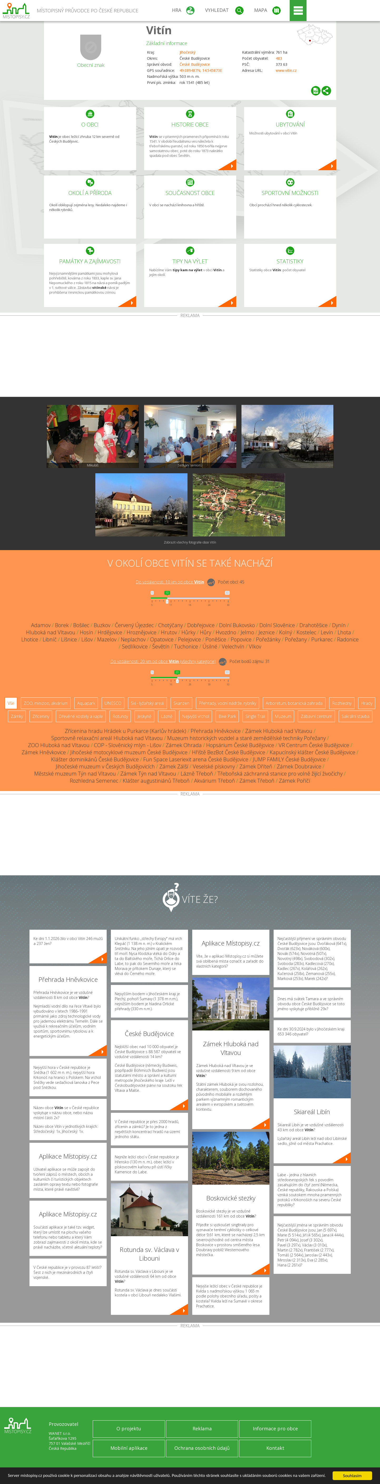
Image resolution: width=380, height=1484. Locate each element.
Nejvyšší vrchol (195, 716)
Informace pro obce (275, 1428)
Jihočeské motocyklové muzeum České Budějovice (128, 752)
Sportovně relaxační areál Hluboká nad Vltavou (107, 738)
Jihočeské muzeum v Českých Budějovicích (105, 766)
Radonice (348, 639)
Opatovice (162, 639)
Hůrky (188, 632)
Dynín (339, 625)
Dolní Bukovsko (237, 625)
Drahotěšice (313, 625)
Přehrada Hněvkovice (216, 731)
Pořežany (296, 639)
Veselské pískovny (214, 766)
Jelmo (247, 632)
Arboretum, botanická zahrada (294, 703)
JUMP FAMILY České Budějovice (289, 759)
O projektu (128, 1428)
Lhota (344, 632)
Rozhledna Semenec (94, 780)
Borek (62, 625)
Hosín (86, 632)
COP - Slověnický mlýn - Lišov (127, 745)
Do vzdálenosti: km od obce (170, 582)
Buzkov (102, 625)
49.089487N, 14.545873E (201, 70)
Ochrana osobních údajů (202, 1448)
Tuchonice (186, 646)
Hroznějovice (141, 632)
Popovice (241, 639)
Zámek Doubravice (299, 766)
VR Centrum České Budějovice (314, 745)
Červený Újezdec (134, 625)
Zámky (17, 716)
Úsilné (210, 646)
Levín (327, 632)
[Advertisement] (190, 357)
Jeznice (267, 632)
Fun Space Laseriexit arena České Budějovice (195, 759)
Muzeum (283, 716)
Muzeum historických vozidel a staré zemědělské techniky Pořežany (246, 738)
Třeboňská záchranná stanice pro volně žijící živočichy (280, 773)
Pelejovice (189, 639)
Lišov (87, 639)
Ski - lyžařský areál (147, 703)
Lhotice (29, 639)
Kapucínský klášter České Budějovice (312, 752)
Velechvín (233, 646)
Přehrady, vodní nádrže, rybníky (227, 703)
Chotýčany (170, 625)
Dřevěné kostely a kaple (81, 716)
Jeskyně (144, 716)
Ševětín (161, 646)
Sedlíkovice (135, 646)
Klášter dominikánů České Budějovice (95, 759)
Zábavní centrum (316, 716)
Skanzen (181, 703)
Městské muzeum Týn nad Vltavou (75, 773)
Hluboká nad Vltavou (50, 632)
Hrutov (169, 632)
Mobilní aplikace (128, 1448)
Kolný (285, 632)
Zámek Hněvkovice (44, 752)
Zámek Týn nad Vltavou (148, 773)
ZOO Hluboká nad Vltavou (59, 745)
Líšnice (69, 639)
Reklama (202, 1428)
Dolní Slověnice (277, 625)
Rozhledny (342, 703)
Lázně (166, 716)
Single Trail (255, 716)
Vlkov (255, 646)
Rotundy (120, 716)
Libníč (50, 639)
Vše (11, 703)
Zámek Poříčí (294, 780)
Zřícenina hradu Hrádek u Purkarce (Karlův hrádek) (125, 731)
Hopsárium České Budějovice (240, 745)
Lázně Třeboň (197, 773)
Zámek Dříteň (255, 766)
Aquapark (86, 703)
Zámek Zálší (173, 766)
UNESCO (113, 703)
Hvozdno (226, 632)
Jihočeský (187, 52)
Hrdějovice (110, 632)
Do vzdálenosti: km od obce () (163, 661)
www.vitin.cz (286, 70)
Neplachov (133, 639)
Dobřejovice (201, 625)
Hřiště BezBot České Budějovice (228, 752)
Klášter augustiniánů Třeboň (156, 780)
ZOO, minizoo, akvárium (46, 703)
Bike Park (227, 716)
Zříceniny (40, 716)
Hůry (205, 632)
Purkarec (322, 639)
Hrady (366, 703)
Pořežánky (268, 639)
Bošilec (81, 625)
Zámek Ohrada (184, 745)
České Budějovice (195, 64)
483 (279, 58)
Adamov (41, 625)
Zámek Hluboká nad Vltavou (278, 731)
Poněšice (215, 639)
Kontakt (275, 1448)
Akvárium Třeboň (214, 780)
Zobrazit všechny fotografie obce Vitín (190, 542)
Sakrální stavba (355, 716)
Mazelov (106, 639)
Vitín (159, 29)
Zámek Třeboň (256, 780)
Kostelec (306, 632)
